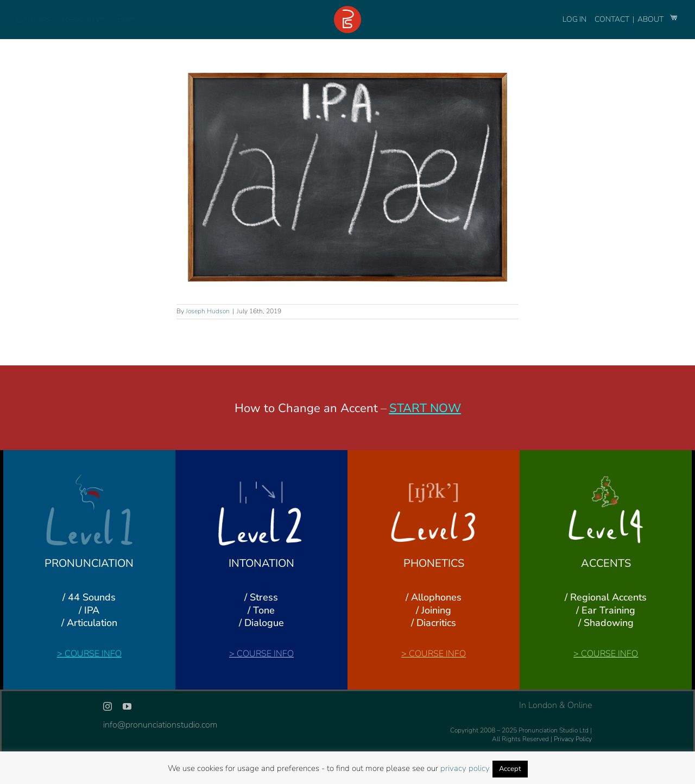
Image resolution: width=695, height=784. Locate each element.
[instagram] (107, 706)
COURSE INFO (93, 654)
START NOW (425, 408)
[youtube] (127, 706)
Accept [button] (510, 769)
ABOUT (651, 19)
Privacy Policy (573, 739)
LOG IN (574, 19)
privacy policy (465, 768)
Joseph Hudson (208, 311)
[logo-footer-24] (347, 10)
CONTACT (613, 19)
